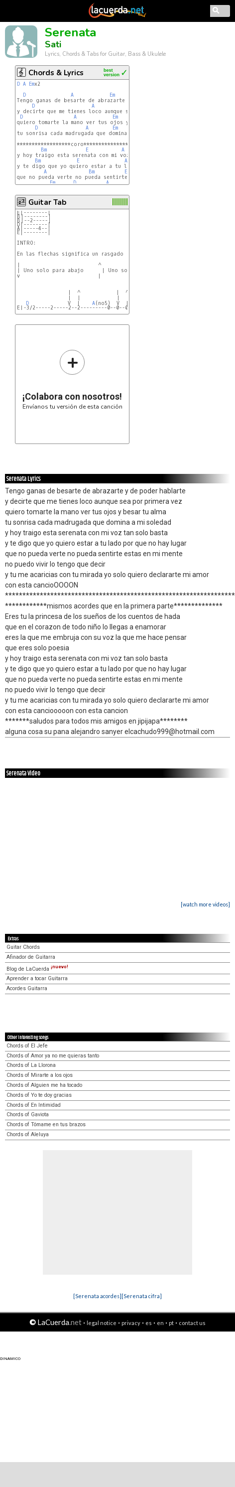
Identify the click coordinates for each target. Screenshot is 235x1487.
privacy (130, 1323)
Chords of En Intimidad (33, 1105)
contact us (192, 1323)
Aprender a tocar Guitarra (37, 978)
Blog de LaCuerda (37, 969)
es (148, 1323)
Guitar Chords (23, 947)
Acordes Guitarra (26, 988)
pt (171, 1323)
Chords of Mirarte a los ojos (39, 1075)
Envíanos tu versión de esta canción (72, 379)
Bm (44, 150)
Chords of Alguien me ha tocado (44, 1085)
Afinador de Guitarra (30, 957)
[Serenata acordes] (97, 1296)
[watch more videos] (205, 904)
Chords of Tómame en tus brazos (46, 1124)
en (160, 1323)
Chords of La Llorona (31, 1065)
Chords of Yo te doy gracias (39, 1095)
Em (31, 84)
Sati (53, 44)
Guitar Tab (47, 202)
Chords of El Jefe (27, 1045)
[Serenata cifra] (141, 1296)
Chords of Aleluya (27, 1134)
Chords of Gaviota (27, 1114)
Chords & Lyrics (56, 73)
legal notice (102, 1323)
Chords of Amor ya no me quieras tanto (52, 1055)
